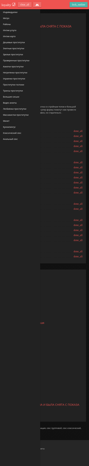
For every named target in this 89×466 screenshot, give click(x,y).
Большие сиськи (11, 96)
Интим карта (9, 36)
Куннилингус (9, 127)
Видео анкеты (10, 102)
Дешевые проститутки (14, 42)
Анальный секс (10, 139)
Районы (7, 24)
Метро (6, 18)
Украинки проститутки (14, 78)
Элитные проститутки (13, 48)
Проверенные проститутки (16, 60)
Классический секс (12, 133)
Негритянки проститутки (15, 72)
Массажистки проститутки (16, 114)
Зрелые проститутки (13, 54)
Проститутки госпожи (13, 84)
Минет (6, 121)
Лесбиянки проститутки (14, 108)
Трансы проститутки (13, 90)
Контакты (40, 448)
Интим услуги (9, 30)
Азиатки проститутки (13, 66)
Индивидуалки (10, 12)
